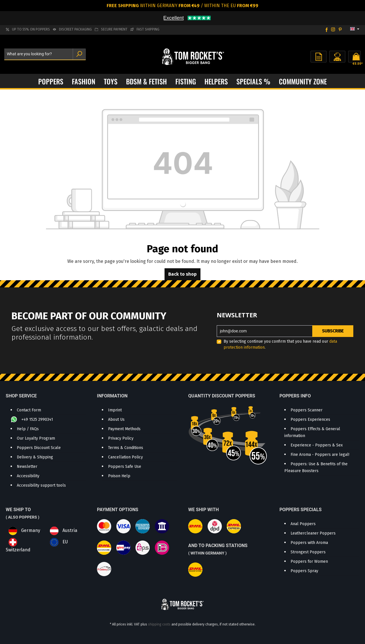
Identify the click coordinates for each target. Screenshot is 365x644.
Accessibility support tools (41, 485)
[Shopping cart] (354, 56)
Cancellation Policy (125, 457)
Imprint (115, 410)
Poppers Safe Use (124, 466)
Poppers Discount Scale (39, 447)
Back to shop (182, 274)
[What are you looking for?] (38, 54)
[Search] (79, 54)
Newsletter (27, 466)
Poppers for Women (309, 561)
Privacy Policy (120, 438)
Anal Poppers (303, 523)
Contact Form (29, 410)
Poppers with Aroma (309, 542)
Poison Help (119, 476)
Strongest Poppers (308, 552)
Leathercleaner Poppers (313, 533)
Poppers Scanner (307, 410)
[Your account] (337, 56)
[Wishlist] (319, 56)
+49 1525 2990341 (36, 419)
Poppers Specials (300, 509)
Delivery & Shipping (35, 457)
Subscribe (333, 331)
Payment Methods (124, 428)
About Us (116, 419)
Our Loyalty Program (36, 438)
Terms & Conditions (125, 447)
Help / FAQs (28, 428)
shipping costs (159, 624)
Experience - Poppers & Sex (317, 445)
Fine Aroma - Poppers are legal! (320, 454)
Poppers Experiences (310, 419)
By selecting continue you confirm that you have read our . (280, 344)
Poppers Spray (304, 570)
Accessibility (28, 476)
